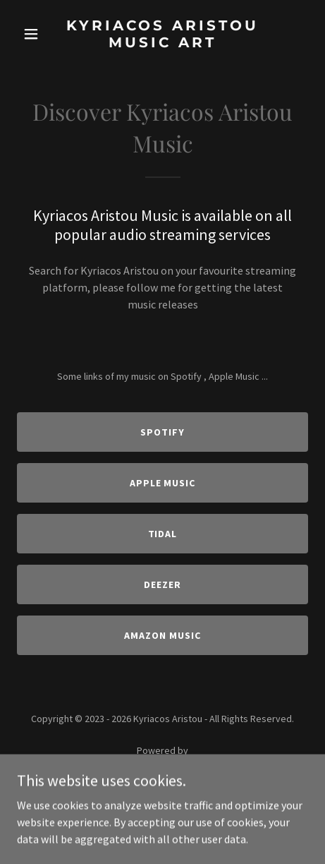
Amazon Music (162, 635)
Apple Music (163, 482)
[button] (39, 34)
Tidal (163, 533)
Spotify (162, 432)
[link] (162, 43)
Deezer (162, 584)
